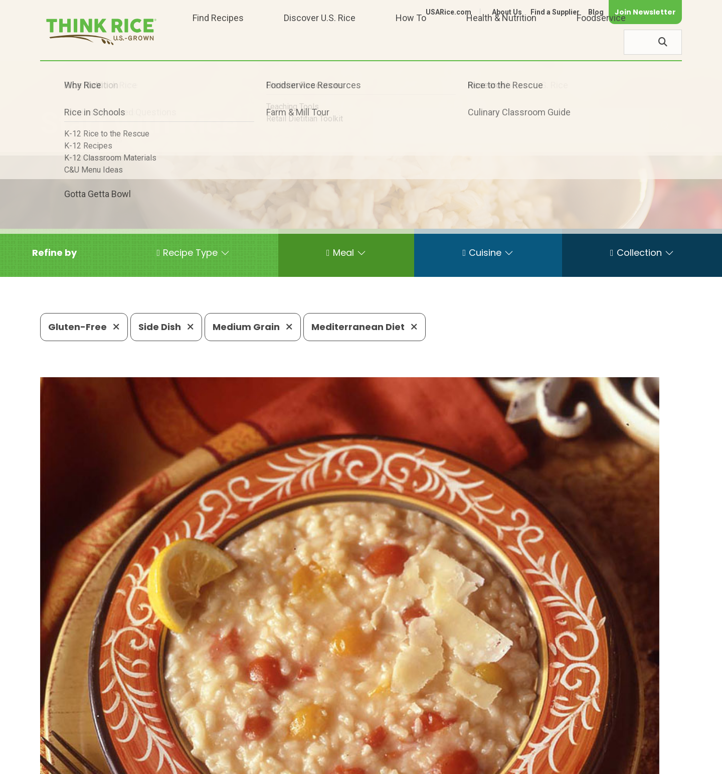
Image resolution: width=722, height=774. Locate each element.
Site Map (602, 761)
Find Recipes (218, 42)
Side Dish (166, 327)
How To (411, 42)
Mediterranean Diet (364, 327)
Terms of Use (653, 761)
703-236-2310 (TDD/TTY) (408, 731)
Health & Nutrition (501, 42)
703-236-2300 (199, 731)
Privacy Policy (550, 761)
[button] (54, 253)
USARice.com (448, 12)
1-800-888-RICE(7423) (293, 731)
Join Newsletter (645, 12)
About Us (507, 12)
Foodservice (601, 42)
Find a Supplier (555, 12)
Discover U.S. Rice (319, 42)
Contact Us (493, 761)
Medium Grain (253, 327)
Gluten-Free (84, 327)
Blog (596, 12)
